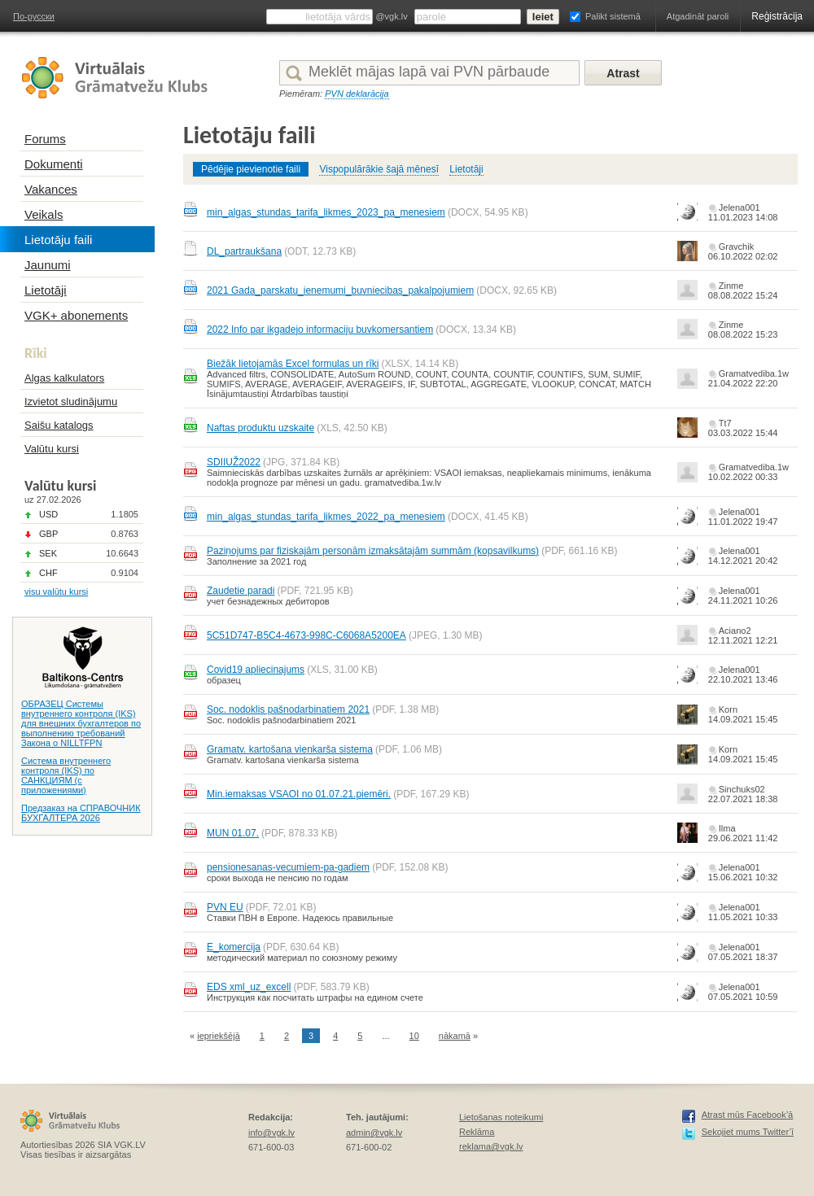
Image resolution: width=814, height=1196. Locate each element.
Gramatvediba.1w (754, 373)
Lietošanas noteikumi (501, 1117)
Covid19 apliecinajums (255, 669)
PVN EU (225, 907)
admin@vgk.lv (374, 1132)
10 (414, 1036)
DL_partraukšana (244, 251)
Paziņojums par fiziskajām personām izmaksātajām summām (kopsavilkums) (373, 551)
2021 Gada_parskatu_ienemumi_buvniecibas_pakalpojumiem (340, 290)
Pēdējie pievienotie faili (250, 169)
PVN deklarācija (356, 93)
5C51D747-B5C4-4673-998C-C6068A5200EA (306, 635)
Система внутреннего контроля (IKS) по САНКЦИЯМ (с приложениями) (66, 775)
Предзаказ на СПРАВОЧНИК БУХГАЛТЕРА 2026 (81, 813)
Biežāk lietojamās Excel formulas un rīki (293, 363)
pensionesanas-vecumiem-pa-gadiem (288, 867)
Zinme (731, 285)
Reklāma (476, 1132)
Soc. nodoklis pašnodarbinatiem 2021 (288, 709)
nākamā (454, 1036)
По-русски (34, 16)
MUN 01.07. (233, 833)
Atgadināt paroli (698, 16)
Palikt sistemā (613, 16)
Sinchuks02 (742, 789)
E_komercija (233, 947)
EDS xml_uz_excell (249, 987)
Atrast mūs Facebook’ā (748, 1115)
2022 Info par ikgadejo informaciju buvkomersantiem (320, 329)
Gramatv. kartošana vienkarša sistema (290, 749)
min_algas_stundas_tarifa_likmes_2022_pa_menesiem (326, 516)
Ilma (727, 828)
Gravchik (736, 246)
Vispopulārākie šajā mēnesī (379, 169)
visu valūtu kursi (56, 591)
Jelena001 (739, 207)
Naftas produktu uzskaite (260, 428)
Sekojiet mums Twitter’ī (748, 1132)
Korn (728, 709)
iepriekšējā (218, 1036)
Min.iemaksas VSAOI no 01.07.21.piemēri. (299, 794)
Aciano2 (735, 630)
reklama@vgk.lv (491, 1146)
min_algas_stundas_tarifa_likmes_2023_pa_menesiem (326, 212)
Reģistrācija (777, 16)
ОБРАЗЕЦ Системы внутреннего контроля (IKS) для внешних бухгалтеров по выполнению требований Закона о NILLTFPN (81, 723)
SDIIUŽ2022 (233, 462)
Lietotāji (466, 169)
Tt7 (725, 423)
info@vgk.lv (271, 1132)
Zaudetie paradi (240, 590)
